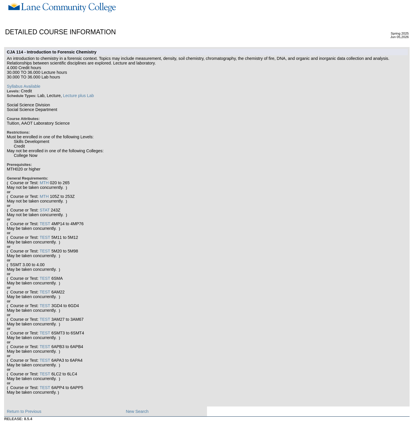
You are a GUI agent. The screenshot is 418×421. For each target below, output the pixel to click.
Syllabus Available (23, 86)
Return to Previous (24, 411)
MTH (44, 182)
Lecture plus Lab (78, 95)
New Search (137, 411)
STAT (45, 210)
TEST (44, 223)
